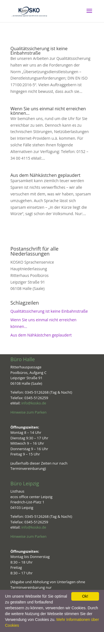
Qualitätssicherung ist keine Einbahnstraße (39, 50)
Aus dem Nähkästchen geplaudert (45, 175)
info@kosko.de (33, 403)
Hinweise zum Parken (29, 412)
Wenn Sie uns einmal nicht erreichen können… (48, 111)
